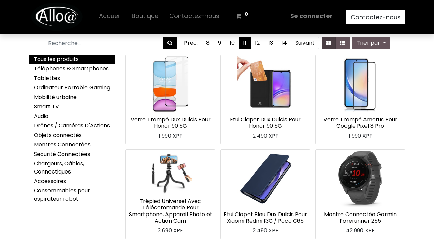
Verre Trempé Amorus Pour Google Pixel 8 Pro (360, 123)
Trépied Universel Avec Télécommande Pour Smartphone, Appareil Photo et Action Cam (170, 211)
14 (284, 43)
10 (232, 43)
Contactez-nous (376, 17)
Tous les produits (56, 59)
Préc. (191, 43)
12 (257, 43)
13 (270, 43)
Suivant (305, 43)
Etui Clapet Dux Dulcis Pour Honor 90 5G (265, 123)
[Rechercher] (170, 43)
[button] (371, 43)
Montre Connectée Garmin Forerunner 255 (360, 217)
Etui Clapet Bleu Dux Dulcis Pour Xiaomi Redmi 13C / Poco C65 (265, 217)
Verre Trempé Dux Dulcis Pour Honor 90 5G (171, 123)
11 (244, 43)
